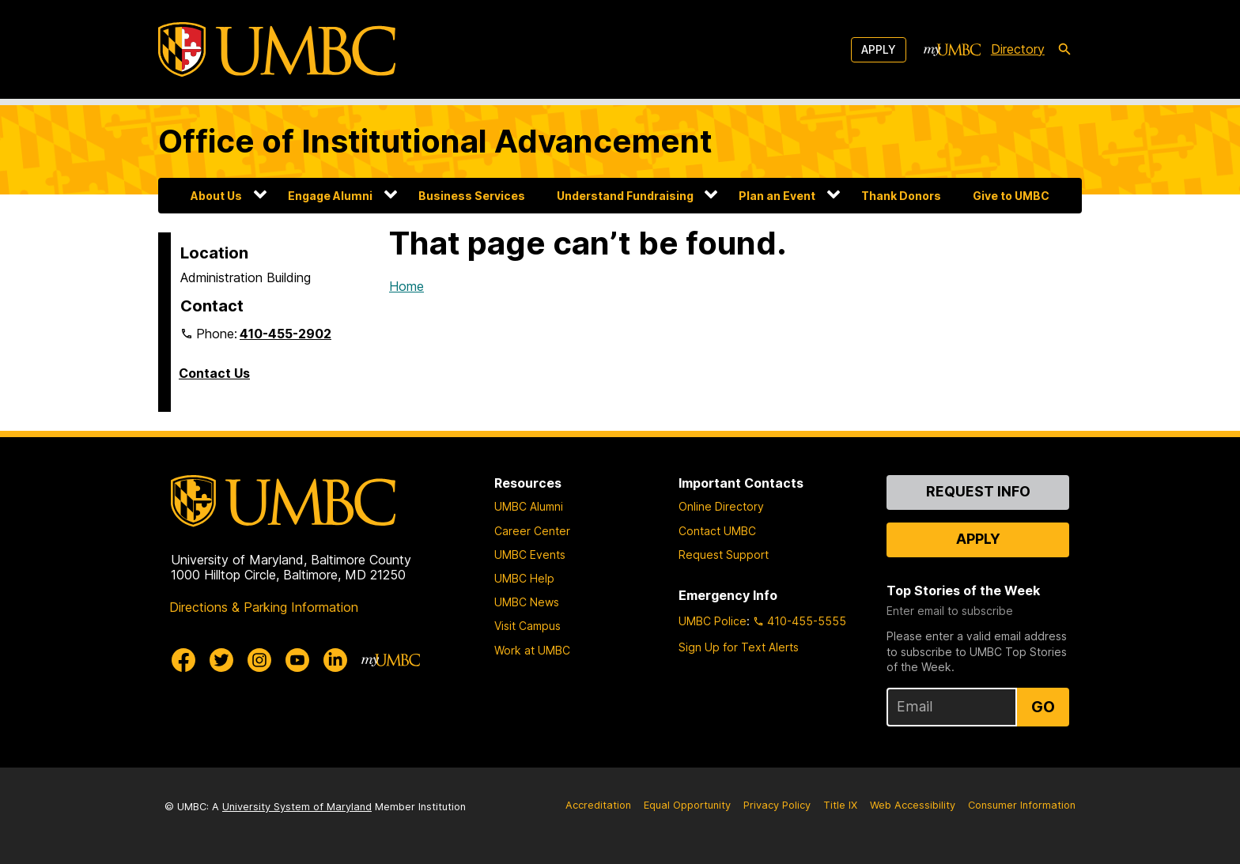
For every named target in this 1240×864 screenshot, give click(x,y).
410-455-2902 (285, 333)
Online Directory (721, 506)
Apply (878, 49)
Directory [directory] (1017, 49)
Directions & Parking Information (263, 607)
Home (406, 286)
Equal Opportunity (687, 805)
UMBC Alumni (528, 506)
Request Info (978, 491)
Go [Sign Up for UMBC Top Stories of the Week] (1043, 706)
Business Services (471, 195)
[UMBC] (277, 49)
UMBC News (526, 602)
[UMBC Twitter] (221, 660)
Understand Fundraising (625, 195)
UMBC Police (713, 621)
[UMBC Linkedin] (335, 660)
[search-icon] (1064, 49)
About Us (216, 195)
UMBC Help (524, 578)
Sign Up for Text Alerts (739, 647)
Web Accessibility (912, 805)
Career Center (532, 531)
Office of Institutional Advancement (435, 141)
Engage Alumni (330, 195)
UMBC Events (529, 554)
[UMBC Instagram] (259, 660)
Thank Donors (901, 195)
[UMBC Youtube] (297, 660)
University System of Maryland (297, 807)
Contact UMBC (717, 531)
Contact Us (214, 373)
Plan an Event (777, 195)
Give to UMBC (1011, 195)
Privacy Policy (777, 805)
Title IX (840, 805)
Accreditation (598, 805)
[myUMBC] (952, 49)
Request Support (724, 554)
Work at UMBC (532, 650)
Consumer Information (1022, 805)
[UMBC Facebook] (183, 660)
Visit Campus (527, 625)
